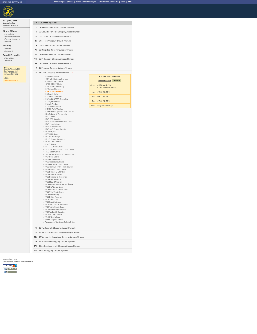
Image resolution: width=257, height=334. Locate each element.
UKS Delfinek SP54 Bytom (55, 172)
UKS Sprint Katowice (53, 202)
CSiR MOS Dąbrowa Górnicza (56, 79)
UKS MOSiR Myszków (53, 182)
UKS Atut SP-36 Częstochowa (56, 164)
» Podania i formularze (12, 39)
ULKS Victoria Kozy (52, 217)
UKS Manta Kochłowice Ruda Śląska (59, 184)
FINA (123, 2)
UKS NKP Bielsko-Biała (54, 187)
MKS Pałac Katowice (53, 124)
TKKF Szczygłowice (52, 152)
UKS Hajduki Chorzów (53, 174)
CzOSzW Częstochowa (54, 81)
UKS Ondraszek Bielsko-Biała (56, 189)
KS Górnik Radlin (51, 94)
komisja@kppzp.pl (11, 80)
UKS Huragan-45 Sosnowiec (56, 177)
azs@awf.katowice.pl (105, 106)
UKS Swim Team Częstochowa (56, 204)
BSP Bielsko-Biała (52, 76)
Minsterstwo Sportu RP (109, 2)
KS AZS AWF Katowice (54, 92)
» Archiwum (8, 61)
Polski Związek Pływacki (63, 2)
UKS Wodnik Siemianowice (55, 210)
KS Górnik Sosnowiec (53, 97)
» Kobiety (7, 49)
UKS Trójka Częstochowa (54, 207)
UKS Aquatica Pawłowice (54, 162)
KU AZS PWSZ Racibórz (54, 109)
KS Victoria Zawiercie (53, 107)
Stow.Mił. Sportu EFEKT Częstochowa (59, 149)
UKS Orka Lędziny (52, 194)
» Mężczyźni (8, 51)
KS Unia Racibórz (52, 104)
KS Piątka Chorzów (52, 102)
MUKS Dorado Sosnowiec (55, 139)
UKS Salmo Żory (51, 199)
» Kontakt (7, 42)
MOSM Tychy (50, 132)
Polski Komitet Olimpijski (86, 2)
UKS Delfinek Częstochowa (55, 169)
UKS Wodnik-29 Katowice (54, 212)
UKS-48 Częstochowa (53, 215)
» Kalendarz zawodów (12, 37)
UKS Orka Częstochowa (54, 192)
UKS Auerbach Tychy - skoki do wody (59, 167)
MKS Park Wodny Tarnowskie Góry (58, 122)
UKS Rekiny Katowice (53, 197)
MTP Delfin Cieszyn (52, 137)
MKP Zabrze (50, 117)
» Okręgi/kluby (9, 58)
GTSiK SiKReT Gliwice (53, 84)
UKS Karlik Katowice (53, 179)
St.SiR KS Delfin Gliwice (54, 147)
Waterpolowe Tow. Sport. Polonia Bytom (60, 222)
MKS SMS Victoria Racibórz (55, 129)
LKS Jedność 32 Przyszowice (56, 114)
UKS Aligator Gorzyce (53, 159)
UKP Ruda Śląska (52, 157)
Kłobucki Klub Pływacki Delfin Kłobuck (59, 112)
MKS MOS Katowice (53, 119)
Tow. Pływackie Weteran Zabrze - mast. (60, 154)
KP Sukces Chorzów (53, 89)
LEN (130, 2)
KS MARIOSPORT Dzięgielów (56, 99)
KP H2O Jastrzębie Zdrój (54, 87)
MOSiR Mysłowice (52, 134)
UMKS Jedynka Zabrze (54, 220)
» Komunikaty (9, 34)
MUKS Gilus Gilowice (53, 142)
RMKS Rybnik (50, 144)
